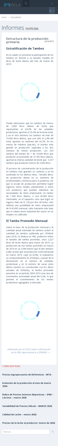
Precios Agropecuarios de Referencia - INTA (26, 374)
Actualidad (16, 17)
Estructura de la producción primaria (27, 40)
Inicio (4, 17)
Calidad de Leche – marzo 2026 (19, 414)
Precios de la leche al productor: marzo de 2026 (28, 422)
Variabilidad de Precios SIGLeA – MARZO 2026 (27, 406)
